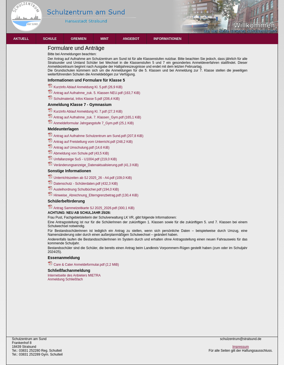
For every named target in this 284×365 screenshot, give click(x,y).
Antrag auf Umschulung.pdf (82, 147)
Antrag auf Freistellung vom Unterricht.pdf (93, 142)
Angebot (131, 39)
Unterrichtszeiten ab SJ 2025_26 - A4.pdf (93, 178)
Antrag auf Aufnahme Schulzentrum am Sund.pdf (98, 136)
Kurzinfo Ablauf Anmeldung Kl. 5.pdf (88, 87)
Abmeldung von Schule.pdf (81, 153)
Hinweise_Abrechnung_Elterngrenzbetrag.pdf (96, 195)
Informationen (167, 39)
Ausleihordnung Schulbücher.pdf (86, 189)
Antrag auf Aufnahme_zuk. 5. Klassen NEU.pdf (97, 93)
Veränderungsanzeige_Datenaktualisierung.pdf (96, 165)
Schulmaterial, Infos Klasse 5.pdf (87, 99)
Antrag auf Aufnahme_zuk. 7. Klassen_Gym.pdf (97, 117)
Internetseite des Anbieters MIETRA (74, 275)
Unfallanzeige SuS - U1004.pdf (85, 159)
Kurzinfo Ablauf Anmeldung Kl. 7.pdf (88, 111)
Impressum (240, 347)
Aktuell (21, 39)
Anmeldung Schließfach (65, 279)
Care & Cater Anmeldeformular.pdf (86, 265)
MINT (104, 39)
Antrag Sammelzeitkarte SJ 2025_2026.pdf (94, 208)
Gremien (78, 39)
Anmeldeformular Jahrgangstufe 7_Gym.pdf (94, 123)
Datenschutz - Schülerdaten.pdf (86, 184)
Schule (50, 39)
